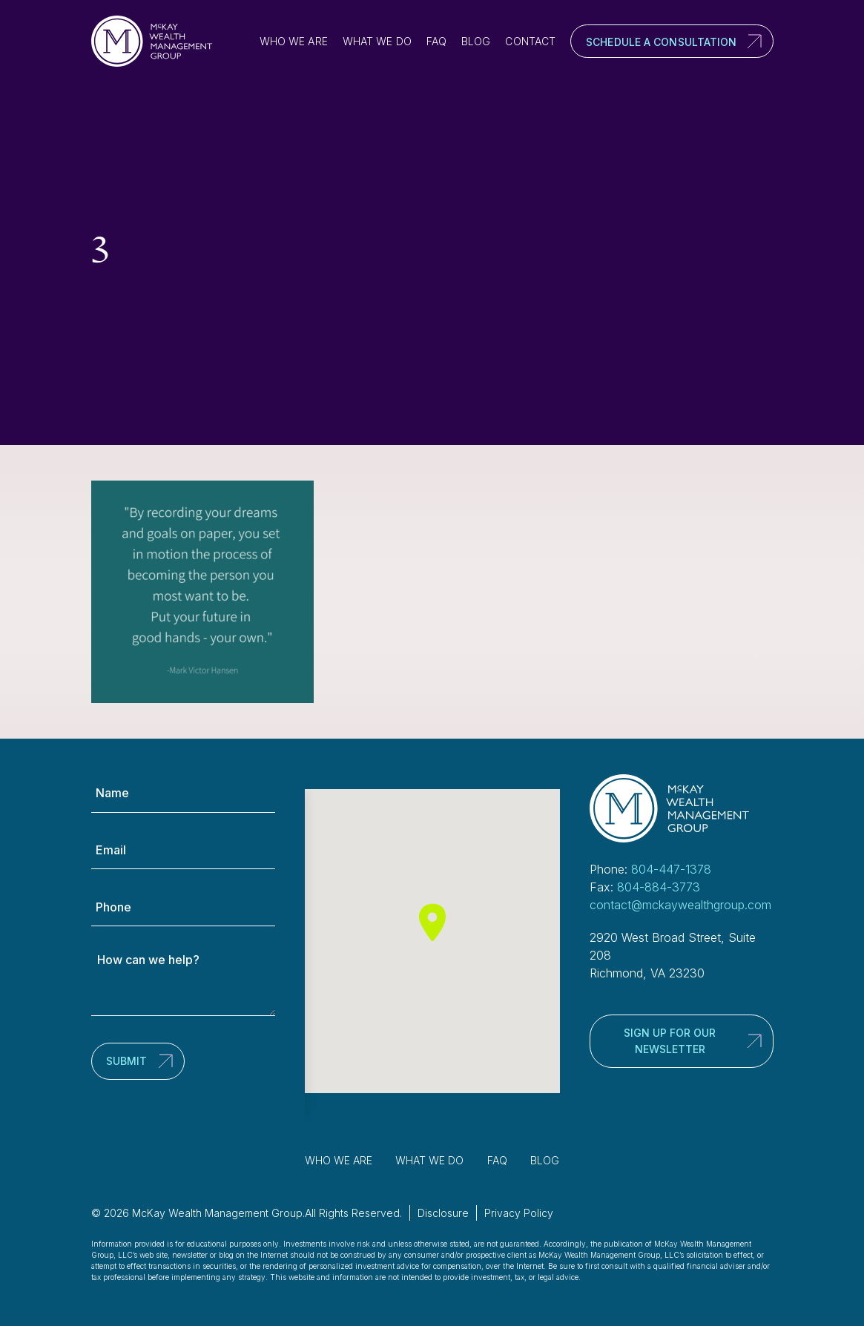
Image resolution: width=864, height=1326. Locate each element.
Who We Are (294, 41)
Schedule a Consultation (661, 42)
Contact (530, 41)
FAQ (436, 41)
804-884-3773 (658, 887)
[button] (432, 922)
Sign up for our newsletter (670, 1040)
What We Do (377, 41)
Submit (126, 1061)
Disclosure (443, 1213)
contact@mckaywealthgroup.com (680, 904)
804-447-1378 (671, 869)
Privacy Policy (518, 1213)
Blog (475, 41)
